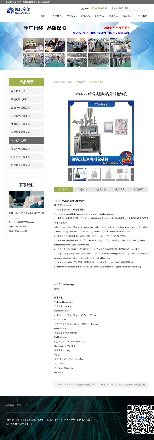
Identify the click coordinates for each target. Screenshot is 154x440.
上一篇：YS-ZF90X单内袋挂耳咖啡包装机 (76, 385)
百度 (19, 405)
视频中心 (127, 16)
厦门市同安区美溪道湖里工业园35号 (29, 215)
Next (148, 46)
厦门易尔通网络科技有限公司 (19, 424)
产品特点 (82, 189)
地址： (12, 213)
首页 (43, 16)
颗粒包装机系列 (19, 91)
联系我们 (142, 16)
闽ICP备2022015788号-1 (65, 420)
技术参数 (101, 189)
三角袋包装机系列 (20, 116)
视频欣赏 (120, 189)
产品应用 (138, 189)
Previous (6, 46)
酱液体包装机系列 (20, 107)
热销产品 (99, 16)
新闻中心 (85, 16)
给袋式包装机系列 (20, 165)
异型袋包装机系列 (20, 132)
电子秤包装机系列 (20, 157)
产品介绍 (63, 189)
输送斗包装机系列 (20, 148)
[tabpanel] (77, 46)
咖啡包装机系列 (26, 140)
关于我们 (57, 16)
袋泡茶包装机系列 (20, 124)
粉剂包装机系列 (19, 99)
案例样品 (113, 16)
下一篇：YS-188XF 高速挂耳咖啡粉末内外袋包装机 (122, 385)
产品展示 (71, 16)
